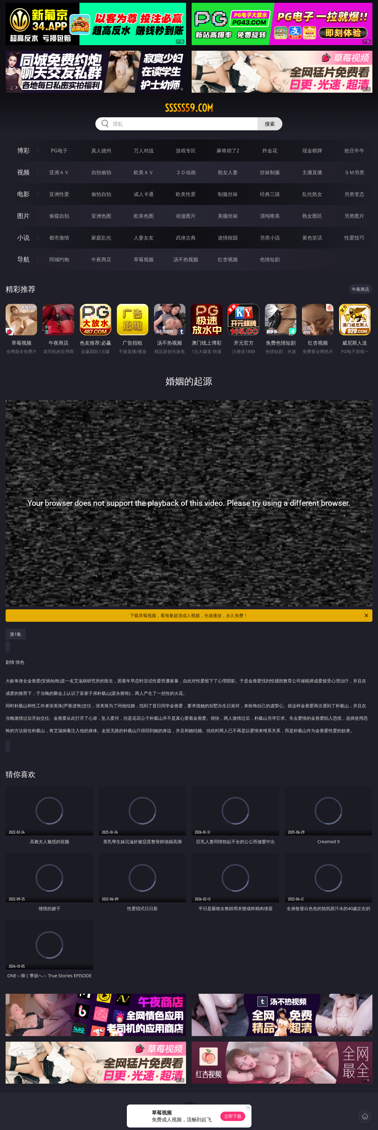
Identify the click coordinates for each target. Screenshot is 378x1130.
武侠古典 (186, 237)
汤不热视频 (185, 259)
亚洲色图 (101, 215)
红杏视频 (228, 259)
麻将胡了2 (228, 150)
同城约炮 (59, 259)
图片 (23, 216)
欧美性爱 (186, 194)
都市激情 (59, 237)
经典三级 (270, 194)
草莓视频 (144, 259)
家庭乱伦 (101, 237)
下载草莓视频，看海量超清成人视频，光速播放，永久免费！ (249, 615)
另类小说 (270, 237)
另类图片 (354, 215)
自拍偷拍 (101, 172)
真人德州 (101, 150)
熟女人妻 (228, 172)
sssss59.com (189, 108)
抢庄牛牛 (354, 150)
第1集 (15, 634)
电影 (23, 194)
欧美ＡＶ (144, 172)
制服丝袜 (228, 194)
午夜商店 (101, 259)
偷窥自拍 (59, 215)
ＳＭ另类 (354, 172)
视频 (23, 172)
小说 (23, 237)
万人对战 (144, 150)
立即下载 (233, 1116)
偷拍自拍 (101, 194)
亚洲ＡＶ (59, 172)
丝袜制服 (270, 172)
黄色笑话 (312, 237)
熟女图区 (312, 215)
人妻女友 (144, 237)
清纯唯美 (270, 215)
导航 (23, 259)
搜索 (270, 123)
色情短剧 (270, 259)
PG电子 (59, 150)
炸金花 (269, 150)
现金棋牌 (312, 150)
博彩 (23, 150)
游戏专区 (186, 150)
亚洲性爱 (59, 194)
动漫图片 (186, 215)
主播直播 (312, 172)
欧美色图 (144, 215)
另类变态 (354, 194)
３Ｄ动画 (186, 172)
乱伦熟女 (312, 194)
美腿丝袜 (228, 215)
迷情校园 (228, 237)
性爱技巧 (354, 237)
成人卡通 (144, 194)
